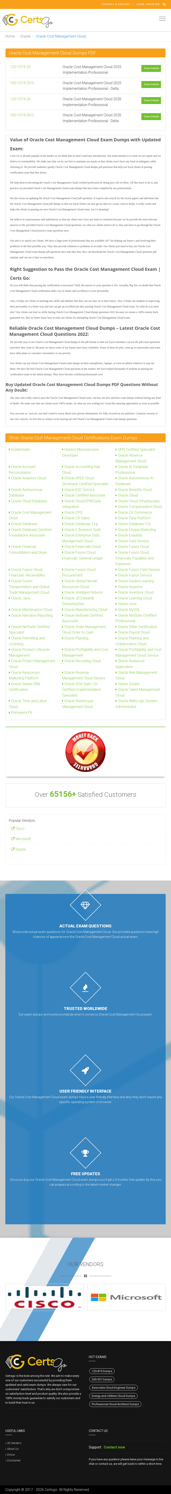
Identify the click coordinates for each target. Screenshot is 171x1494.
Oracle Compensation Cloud (139, 507)
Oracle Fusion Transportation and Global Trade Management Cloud (29, 587)
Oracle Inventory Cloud (134, 592)
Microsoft (21, 839)
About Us (13, 1448)
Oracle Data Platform (133, 518)
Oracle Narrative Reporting (31, 615)
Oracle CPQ (72, 512)
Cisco (17, 828)
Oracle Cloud (127, 495)
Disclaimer (14, 1460)
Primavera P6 (20, 712)
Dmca (11, 1454)
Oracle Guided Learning (135, 581)
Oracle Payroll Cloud (132, 632)
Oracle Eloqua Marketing (136, 530)
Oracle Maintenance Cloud (30, 609)
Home (10, 36)
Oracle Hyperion (129, 587)
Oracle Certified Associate (83, 495)
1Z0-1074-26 (20, 99)
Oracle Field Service (132, 541)
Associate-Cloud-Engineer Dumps (113, 1387)
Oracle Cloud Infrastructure (138, 501)
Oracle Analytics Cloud (27, 478)
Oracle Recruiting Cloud (81, 661)
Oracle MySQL (128, 609)
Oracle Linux (126, 604)
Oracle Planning (75, 638)
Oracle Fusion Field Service (138, 570)
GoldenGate (19, 449)
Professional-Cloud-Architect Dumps (115, 1404)
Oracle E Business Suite (81, 530)
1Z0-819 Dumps (102, 1371)
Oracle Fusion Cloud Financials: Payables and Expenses (135, 558)
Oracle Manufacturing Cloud (84, 609)
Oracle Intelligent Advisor (82, 592)
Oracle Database (23, 524)
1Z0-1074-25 (20, 67)
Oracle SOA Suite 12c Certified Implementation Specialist (81, 689)
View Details (151, 68)
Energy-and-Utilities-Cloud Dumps (113, 1396)
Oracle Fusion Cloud (132, 547)
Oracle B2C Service (78, 490)
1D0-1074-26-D (22, 115)
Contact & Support (116, 4)
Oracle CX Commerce (134, 512)
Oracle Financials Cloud (81, 547)
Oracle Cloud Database (28, 501)
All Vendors (14, 1443)
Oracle (25, 36)
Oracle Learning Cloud (134, 598)
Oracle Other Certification (136, 627)
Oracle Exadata (129, 535)
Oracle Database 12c (133, 524)
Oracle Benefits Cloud (134, 490)
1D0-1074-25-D (22, 83)
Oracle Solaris (128, 684)
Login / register (148, 4)
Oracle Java (19, 598)
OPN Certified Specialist (135, 449)
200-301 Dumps (102, 1379)
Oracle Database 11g (80, 524)
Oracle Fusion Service (134, 575)
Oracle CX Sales (76, 518)
